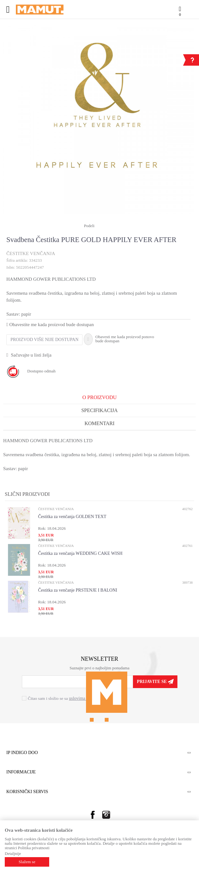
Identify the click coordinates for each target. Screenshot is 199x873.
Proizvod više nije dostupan (44, 339)
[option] (98, 92)
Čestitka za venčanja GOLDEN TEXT (72, 516)
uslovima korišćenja (86, 698)
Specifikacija (99, 410)
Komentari (99, 423)
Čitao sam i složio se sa (66, 698)
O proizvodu (100, 397)
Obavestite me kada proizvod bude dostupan (50, 324)
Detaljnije (13, 853)
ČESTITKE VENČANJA (30, 253)
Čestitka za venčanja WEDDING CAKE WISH (80, 553)
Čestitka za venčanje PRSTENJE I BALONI (77, 590)
